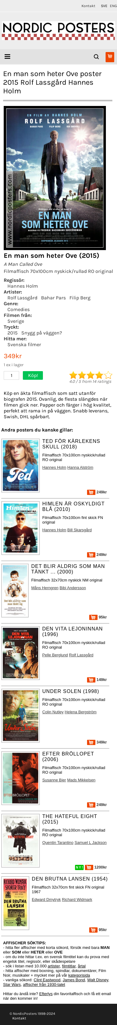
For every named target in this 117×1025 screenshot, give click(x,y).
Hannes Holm (22, 286)
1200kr (96, 867)
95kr (98, 617)
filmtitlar (69, 966)
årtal (82, 966)
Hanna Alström (80, 467)
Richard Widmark (77, 899)
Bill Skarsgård (79, 530)
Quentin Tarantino (57, 842)
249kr (97, 492)
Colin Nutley (53, 712)
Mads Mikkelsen (81, 780)
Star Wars (12, 984)
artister (54, 966)
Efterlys (45, 993)
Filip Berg (79, 298)
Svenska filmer (24, 344)
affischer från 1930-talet (44, 984)
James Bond (74, 980)
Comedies (18, 309)
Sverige (15, 321)
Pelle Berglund (55, 655)
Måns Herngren (44, 587)
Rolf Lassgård (22, 298)
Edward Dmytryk (46, 899)
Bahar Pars (53, 298)
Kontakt (88, 6)
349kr (97, 742)
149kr (97, 679)
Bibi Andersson (73, 587)
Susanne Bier (54, 780)
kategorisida (79, 975)
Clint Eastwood (47, 980)
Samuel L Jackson (90, 842)
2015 (12, 333)
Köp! (33, 375)
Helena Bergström (81, 712)
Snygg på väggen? (41, 333)
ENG (113, 6)
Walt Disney (97, 980)
